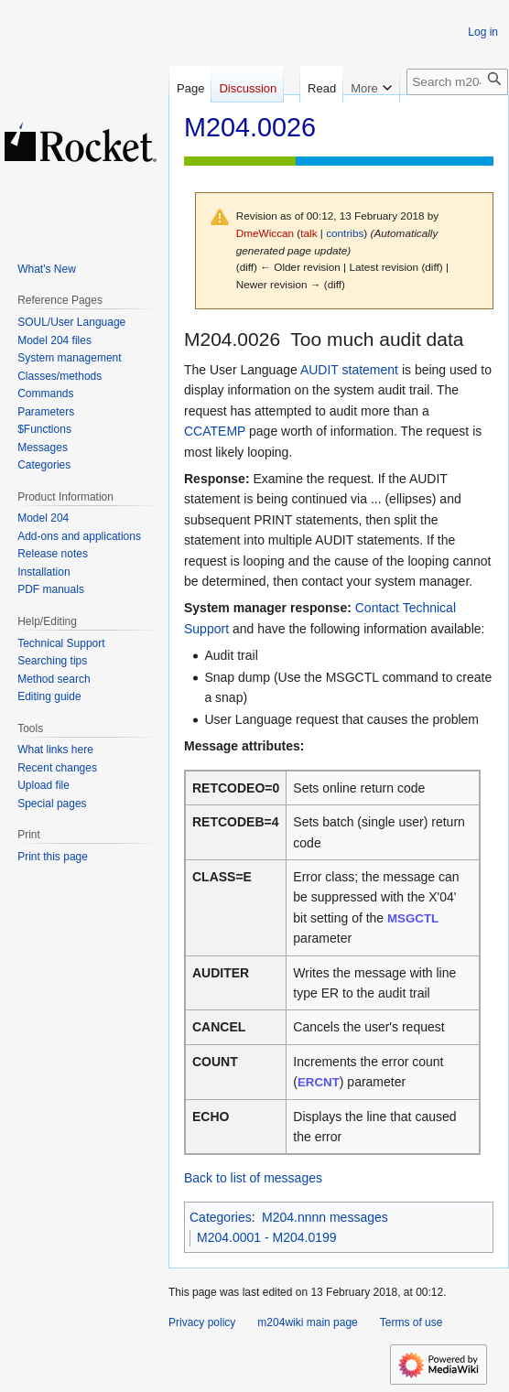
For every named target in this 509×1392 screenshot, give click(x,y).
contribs (344, 233)
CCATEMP (214, 431)
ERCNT (319, 1082)
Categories (221, 1217)
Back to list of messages (253, 1178)
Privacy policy (201, 1322)
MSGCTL (413, 918)
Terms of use (411, 1322)
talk (308, 233)
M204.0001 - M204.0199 (267, 1237)
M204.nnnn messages (325, 1217)
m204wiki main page (307, 1322)
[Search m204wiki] (457, 133)
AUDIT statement (349, 369)
